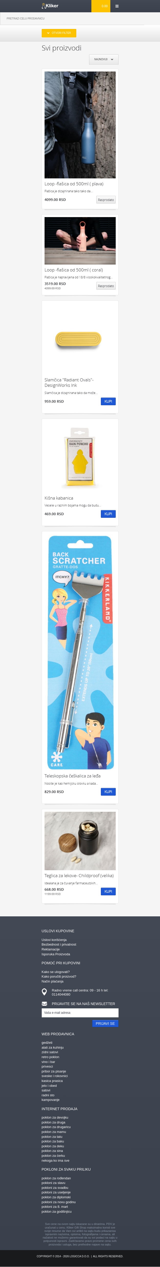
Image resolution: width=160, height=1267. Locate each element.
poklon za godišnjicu (57, 1211)
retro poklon (50, 1057)
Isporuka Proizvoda (56, 954)
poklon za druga (54, 1122)
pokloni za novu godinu (59, 1202)
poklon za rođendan (56, 1178)
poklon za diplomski (56, 1197)
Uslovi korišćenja (54, 940)
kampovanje (51, 1100)
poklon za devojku (55, 1117)
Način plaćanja (52, 981)
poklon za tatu (52, 1137)
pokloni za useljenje (56, 1192)
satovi (46, 1090)
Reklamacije (51, 949)
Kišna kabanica (59, 498)
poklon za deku (53, 1146)
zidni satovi (50, 1052)
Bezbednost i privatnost (59, 944)
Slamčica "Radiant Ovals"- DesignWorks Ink (69, 382)
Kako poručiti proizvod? (59, 976)
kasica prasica (52, 1081)
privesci (47, 1066)
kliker (50, 6)
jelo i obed (49, 1086)
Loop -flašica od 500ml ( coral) (74, 269)
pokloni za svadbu (55, 1188)
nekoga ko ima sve (55, 1160)
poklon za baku (53, 1141)
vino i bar (48, 1062)
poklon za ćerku (53, 1156)
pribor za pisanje (54, 1071)
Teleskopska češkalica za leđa (73, 775)
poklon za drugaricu (56, 1127)
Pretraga (152, 18)
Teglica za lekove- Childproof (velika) (79, 875)
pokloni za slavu (54, 1183)
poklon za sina (52, 1151)
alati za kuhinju (53, 1047)
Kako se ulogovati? (56, 972)
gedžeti (47, 1043)
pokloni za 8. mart (55, 1207)
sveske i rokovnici (55, 1076)
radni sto (48, 1095)
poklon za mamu (54, 1132)
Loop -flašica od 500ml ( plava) (74, 183)
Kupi (108, 401)
